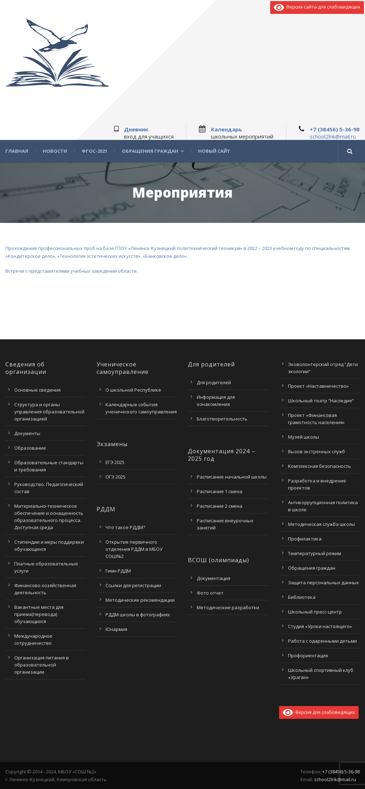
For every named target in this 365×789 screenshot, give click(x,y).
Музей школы (303, 437)
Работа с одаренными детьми (322, 641)
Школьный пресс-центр (315, 611)
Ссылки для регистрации (133, 585)
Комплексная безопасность (319, 466)
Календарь (226, 129)
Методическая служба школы (321, 524)
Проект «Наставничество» (318, 386)
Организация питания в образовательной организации (41, 664)
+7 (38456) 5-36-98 (335, 129)
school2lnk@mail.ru (333, 136)
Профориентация (308, 655)
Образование (30, 448)
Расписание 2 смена (219, 506)
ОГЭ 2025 (115, 477)
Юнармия (116, 629)
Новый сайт (214, 151)
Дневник (136, 129)
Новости (55, 151)
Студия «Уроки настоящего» (320, 626)
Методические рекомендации (140, 600)
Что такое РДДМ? (125, 527)
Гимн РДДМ (118, 571)
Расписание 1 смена (219, 491)
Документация (213, 578)
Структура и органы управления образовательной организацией (49, 411)
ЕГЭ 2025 (115, 462)
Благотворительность (222, 419)
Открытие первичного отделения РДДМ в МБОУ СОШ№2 (134, 549)
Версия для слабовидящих (319, 712)
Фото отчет (210, 593)
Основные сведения (37, 390)
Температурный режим (314, 553)
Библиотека (301, 597)
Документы (27, 433)
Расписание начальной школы (232, 477)
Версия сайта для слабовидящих (317, 7)
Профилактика (305, 538)
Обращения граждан (150, 151)
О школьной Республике (133, 390)
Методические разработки (228, 607)
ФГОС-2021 (94, 151)
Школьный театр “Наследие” (321, 400)
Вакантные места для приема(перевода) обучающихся (38, 614)
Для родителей (214, 382)
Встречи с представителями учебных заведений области (71, 271)
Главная (16, 151)
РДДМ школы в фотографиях (138, 614)
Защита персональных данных (323, 582)
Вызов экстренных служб (316, 451)
